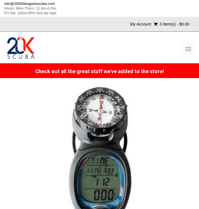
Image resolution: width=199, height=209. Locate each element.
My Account (140, 24)
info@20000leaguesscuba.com (29, 4)
